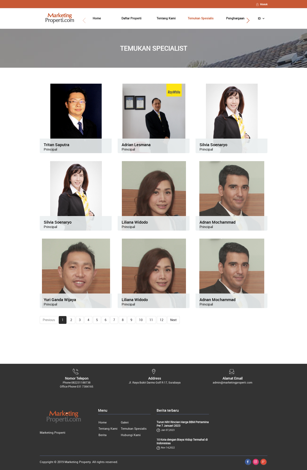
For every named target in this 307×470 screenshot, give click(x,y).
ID (259, 18)
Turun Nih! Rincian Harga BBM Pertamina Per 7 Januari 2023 (183, 423)
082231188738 (80, 382)
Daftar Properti (131, 18)
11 (151, 320)
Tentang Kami (166, 18)
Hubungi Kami (131, 435)
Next (173, 320)
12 (161, 320)
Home (97, 18)
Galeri (125, 422)
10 (141, 320)
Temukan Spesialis (201, 18)
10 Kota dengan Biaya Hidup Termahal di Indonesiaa (182, 441)
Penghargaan (235, 18)
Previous (49, 320)
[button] (247, 20)
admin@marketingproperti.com (232, 382)
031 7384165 (85, 386)
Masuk (261, 4)
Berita (102, 435)
